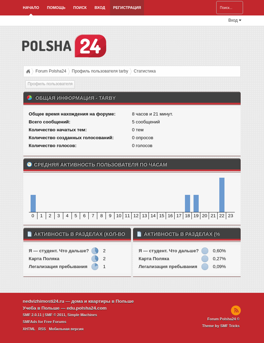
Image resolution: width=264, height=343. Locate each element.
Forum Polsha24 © (223, 319)
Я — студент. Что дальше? (59, 250)
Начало (31, 7)
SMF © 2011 (55, 315)
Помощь (56, 7)
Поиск (80, 7)
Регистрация (127, 7)
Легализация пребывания (58, 266)
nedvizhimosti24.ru (43, 301)
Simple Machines (82, 315)
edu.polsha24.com (87, 308)
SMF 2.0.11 (32, 315)
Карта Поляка (44, 258)
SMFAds (30, 322)
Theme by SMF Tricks (221, 326)
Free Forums (55, 322)
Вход (100, 7)
